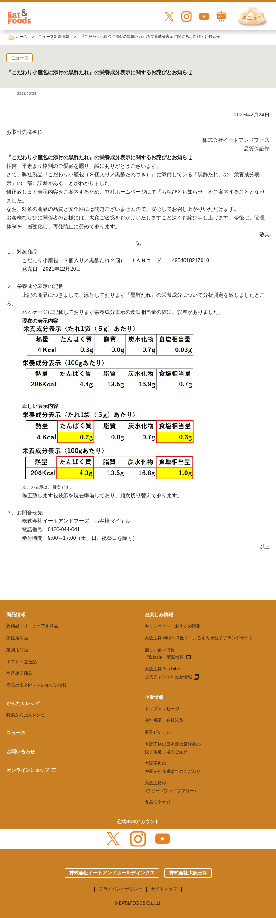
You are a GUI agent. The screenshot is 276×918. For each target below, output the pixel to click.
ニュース (15, 732)
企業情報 (154, 697)
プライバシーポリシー (120, 889)
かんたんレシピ (23, 703)
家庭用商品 (17, 638)
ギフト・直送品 (21, 661)
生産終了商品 (19, 673)
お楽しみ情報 (159, 614)
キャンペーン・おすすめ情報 (173, 625)
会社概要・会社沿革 (164, 720)
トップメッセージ (162, 708)
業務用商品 (17, 649)
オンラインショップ (27, 770)
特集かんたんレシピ (25, 714)
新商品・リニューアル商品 (32, 625)
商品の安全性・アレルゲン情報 (36, 685)
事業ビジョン (158, 732)
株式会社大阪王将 (188, 872)
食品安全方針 (158, 802)
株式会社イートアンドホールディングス (112, 872)
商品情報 (15, 614)
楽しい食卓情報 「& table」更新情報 (164, 653)
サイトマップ (164, 889)
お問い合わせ (20, 751)
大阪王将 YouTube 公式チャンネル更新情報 (168, 673)
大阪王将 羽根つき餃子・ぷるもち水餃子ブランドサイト (199, 638)
